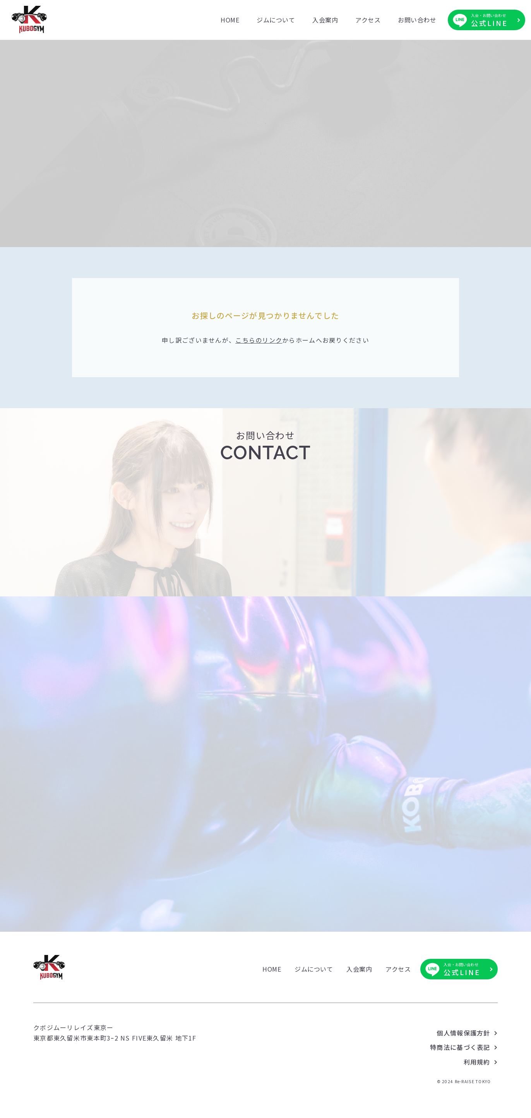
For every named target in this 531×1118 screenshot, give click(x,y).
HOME (230, 19)
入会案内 (325, 19)
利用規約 (477, 1089)
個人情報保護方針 (463, 1060)
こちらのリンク (258, 364)
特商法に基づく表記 (460, 1075)
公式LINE (489, 20)
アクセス (367, 19)
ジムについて (276, 19)
